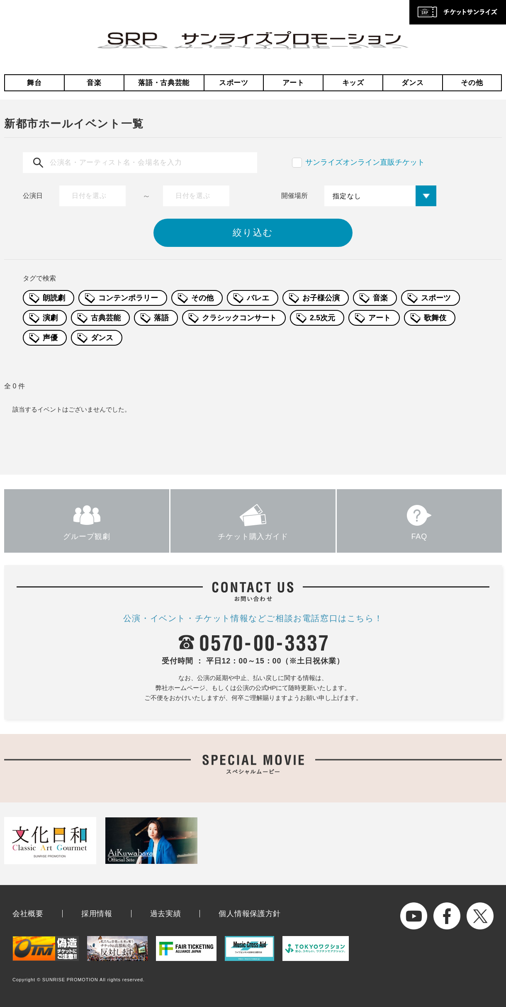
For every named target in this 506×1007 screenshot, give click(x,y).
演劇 (50, 318)
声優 (50, 338)
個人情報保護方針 (250, 913)
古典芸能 (106, 318)
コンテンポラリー (128, 298)
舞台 (34, 83)
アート (293, 83)
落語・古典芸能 (164, 83)
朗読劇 (54, 298)
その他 (472, 83)
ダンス (412, 83)
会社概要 (28, 913)
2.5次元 (322, 318)
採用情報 (96, 913)
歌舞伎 (435, 318)
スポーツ (233, 83)
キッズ (353, 83)
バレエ (258, 298)
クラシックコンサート (239, 318)
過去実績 (165, 913)
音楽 (94, 83)
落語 (161, 318)
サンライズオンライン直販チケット (365, 162)
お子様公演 (321, 298)
